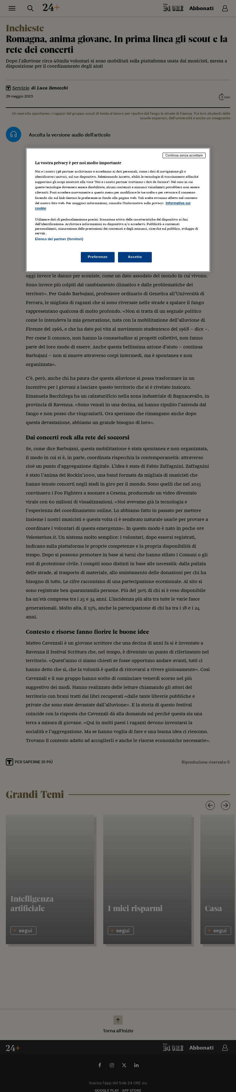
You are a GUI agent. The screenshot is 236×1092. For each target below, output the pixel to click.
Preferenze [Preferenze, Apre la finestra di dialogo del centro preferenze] (98, 257)
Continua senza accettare (184, 155)
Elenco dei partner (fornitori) (59, 239)
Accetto (135, 257)
